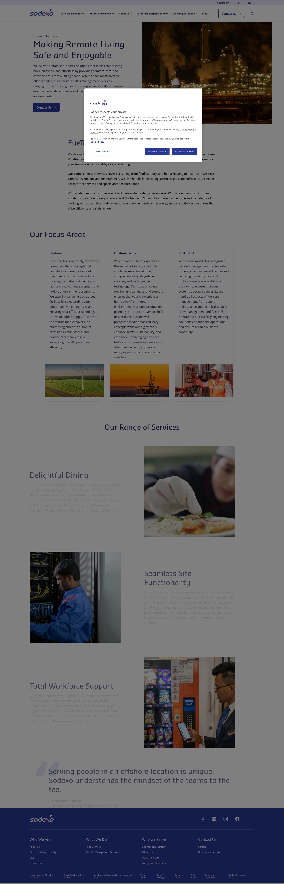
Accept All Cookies (184, 151)
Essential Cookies (157, 151)
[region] (143, 125)
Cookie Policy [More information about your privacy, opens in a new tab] (97, 141)
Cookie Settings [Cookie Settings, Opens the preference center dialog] (102, 151)
